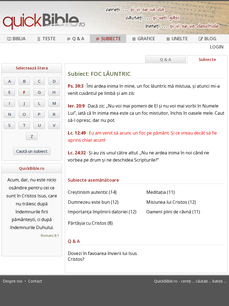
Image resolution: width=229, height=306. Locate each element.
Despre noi (12, 281)
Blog (207, 39)
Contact (35, 281)
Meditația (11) (160, 192)
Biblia (16, 39)
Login (216, 47)
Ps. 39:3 (75, 86)
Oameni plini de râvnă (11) (173, 212)
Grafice (143, 39)
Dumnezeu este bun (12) (93, 202)
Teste (46, 39)
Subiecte (108, 39)
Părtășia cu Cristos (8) (90, 223)
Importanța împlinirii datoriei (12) (102, 212)
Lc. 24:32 (77, 153)
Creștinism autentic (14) (92, 192)
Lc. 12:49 (77, 133)
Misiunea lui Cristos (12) (171, 202)
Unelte (177, 39)
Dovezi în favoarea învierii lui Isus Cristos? (102, 256)
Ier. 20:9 (76, 106)
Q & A (75, 39)
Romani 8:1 (50, 235)
